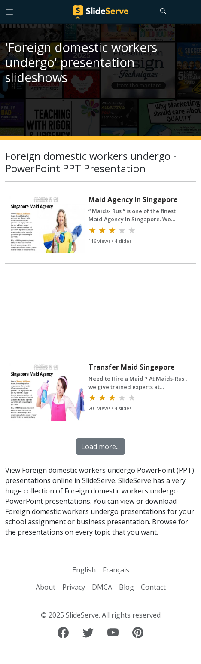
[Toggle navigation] (9, 11)
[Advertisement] (100, 308)
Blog (126, 587)
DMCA (102, 587)
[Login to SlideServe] (190, 11)
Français (116, 570)
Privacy (73, 587)
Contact (153, 587)
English (84, 570)
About (45, 587)
